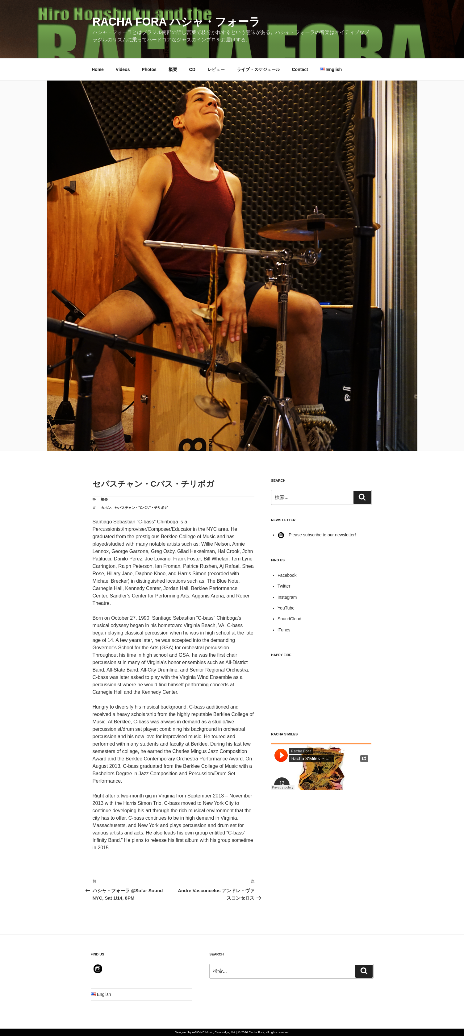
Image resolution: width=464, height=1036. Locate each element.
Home (98, 69)
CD (192, 69)
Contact (300, 69)
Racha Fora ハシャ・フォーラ (176, 21)
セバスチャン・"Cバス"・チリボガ (141, 508)
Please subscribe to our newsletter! (317, 534)
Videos (123, 69)
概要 (173, 69)
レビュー (216, 69)
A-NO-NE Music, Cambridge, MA (213, 1032)
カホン (106, 508)
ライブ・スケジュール (258, 69)
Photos (149, 69)
